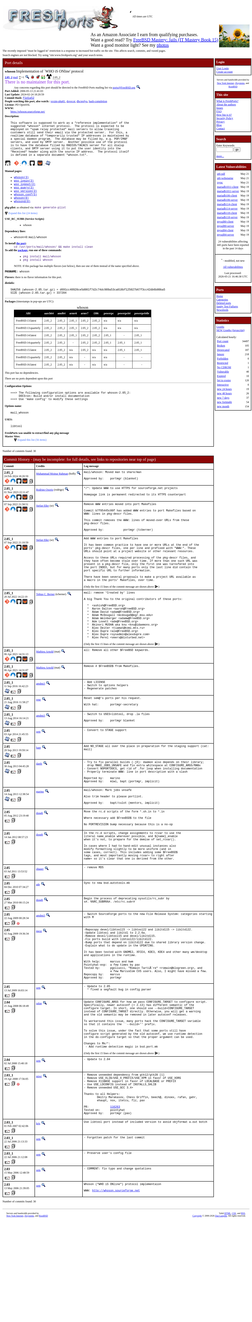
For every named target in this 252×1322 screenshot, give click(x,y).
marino (40, 847)
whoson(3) (21, 186)
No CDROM (224, 367)
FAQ (219, 111)
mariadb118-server (227, 217)
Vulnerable (223, 371)
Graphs (220, 326)
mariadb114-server (227, 208)
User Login (222, 68)
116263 (115, 1205)
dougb (39, 872)
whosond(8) (22, 213)
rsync (220, 182)
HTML (227, 1314)
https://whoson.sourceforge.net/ (28, 112)
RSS (243, 1314)
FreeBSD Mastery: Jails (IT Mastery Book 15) (175, 39)
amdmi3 (40, 731)
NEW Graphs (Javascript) (230, 330)
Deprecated (223, 350)
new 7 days (223, 397)
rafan (39, 1083)
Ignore (220, 354)
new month (223, 406)
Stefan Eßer (42, 527)
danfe (39, 815)
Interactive (223, 384)
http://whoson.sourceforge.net (116, 1292)
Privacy (220, 121)
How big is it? (224, 114)
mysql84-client (225, 230)
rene (38, 748)
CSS (234, 1314)
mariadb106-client (227, 195)
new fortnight (224, 402)
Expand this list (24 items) (22, 225)
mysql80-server (225, 226)
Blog (219, 125)
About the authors (226, 104)
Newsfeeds (222, 310)
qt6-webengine (225, 178)
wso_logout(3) (24, 193)
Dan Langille (221, 1317)
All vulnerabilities (233, 267)
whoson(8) (21, 209)
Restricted (222, 363)
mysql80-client (225, 221)
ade (38, 953)
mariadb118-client (227, 213)
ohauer (40, 938)
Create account (224, 71)
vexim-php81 (57, 101)
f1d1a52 (28, 98)
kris (38, 1223)
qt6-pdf (221, 173)
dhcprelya (82, 101)
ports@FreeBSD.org (124, 87)
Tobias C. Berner (45, 632)
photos (163, 45)
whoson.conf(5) (25, 205)
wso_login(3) (24, 189)
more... (220, 156)
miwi (39, 1167)
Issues (219, 108)
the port (21, 256)
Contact (220, 128)
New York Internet (225, 83)
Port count (222, 341)
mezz (39, 1000)
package (22, 263)
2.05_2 (8, 77)
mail (15, 77)
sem (38, 783)
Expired (221, 376)
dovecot (70, 101)
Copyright (197, 1317)
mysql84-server (225, 234)
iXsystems (240, 83)
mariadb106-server (227, 200)
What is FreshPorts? (227, 101)
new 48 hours (224, 393)
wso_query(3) (24, 197)
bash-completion (98, 101)
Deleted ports (223, 303)
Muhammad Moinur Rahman (52, 493)
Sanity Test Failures (227, 306)
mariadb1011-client (228, 186)
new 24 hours (224, 389)
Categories (222, 299)
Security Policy (224, 118)
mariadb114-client (227, 204)
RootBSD (232, 86)
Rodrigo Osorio (44, 510)
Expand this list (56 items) (32, 459)
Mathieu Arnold (44, 699)
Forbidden (222, 358)
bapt (38, 799)
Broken (221, 345)
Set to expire (224, 380)
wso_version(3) (25, 201)
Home (219, 296)
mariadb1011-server (228, 191)
